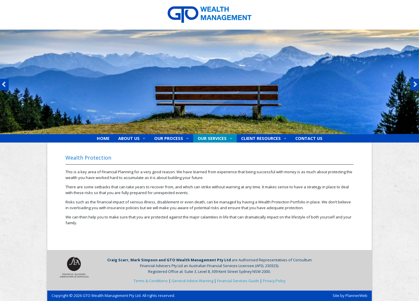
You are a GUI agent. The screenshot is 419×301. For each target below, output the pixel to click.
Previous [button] (4, 84)
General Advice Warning (192, 280)
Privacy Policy (274, 280)
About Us (129, 138)
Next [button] (414, 84)
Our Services (212, 138)
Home (103, 138)
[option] (209, 82)
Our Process (168, 138)
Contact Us (309, 138)
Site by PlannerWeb (350, 295)
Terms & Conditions (151, 280)
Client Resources (261, 138)
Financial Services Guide (238, 280)
